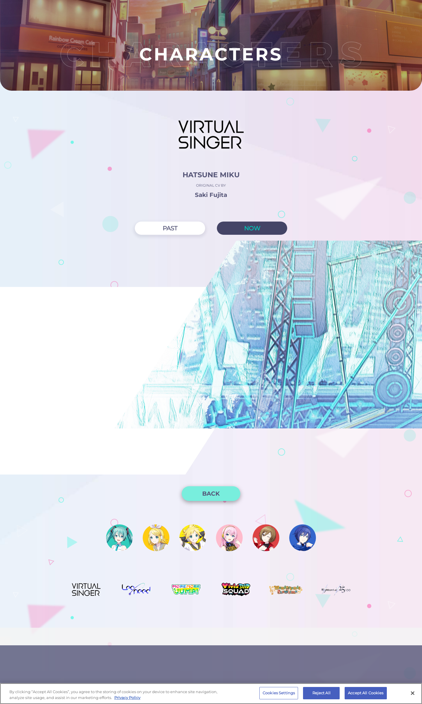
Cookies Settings (279, 693)
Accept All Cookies (365, 693)
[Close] (412, 693)
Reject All (321, 693)
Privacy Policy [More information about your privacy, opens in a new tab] (127, 697)
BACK (211, 493)
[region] (211, 693)
